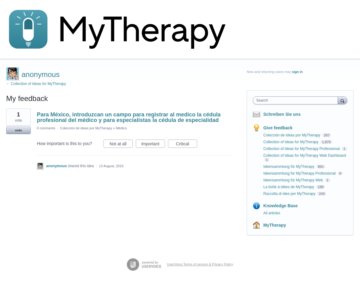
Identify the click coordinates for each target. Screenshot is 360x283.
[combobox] (297, 100)
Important (153, 144)
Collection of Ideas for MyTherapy (291, 142)
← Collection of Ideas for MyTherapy (36, 84)
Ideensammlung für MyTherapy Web (293, 180)
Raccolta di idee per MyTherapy (289, 194)
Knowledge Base (280, 205)
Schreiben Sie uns (281, 114)
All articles (271, 213)
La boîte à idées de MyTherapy (289, 187)
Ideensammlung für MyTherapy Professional (300, 173)
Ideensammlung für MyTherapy (289, 166)
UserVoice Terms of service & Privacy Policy (200, 264)
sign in (297, 72)
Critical (186, 144)
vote (18, 130)
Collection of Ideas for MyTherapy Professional (302, 149)
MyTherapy (274, 225)
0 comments (46, 128)
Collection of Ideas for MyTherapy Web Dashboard (304, 155)
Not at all (121, 144)
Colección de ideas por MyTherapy (86, 128)
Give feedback (277, 127)
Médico (121, 128)
